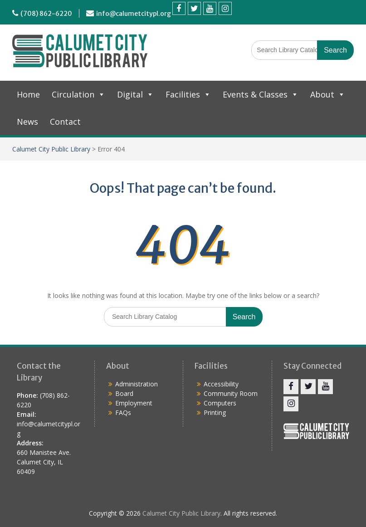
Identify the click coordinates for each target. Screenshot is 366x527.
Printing (215, 412)
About (327, 94)
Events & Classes (260, 94)
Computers (220, 403)
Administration (136, 384)
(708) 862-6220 (46, 14)
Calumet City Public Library (51, 149)
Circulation (78, 94)
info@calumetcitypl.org (133, 14)
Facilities (188, 94)
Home (28, 94)
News (27, 121)
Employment (133, 403)
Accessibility (221, 384)
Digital (135, 94)
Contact (65, 121)
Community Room (231, 393)
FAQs (123, 412)
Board (124, 393)
